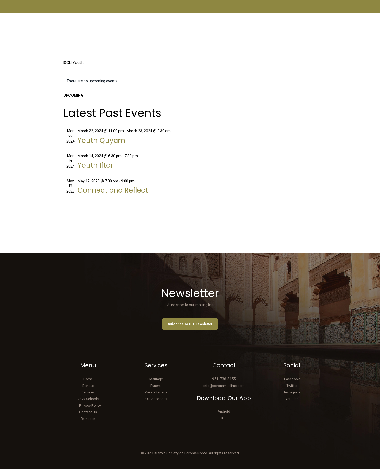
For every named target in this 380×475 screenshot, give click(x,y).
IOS (224, 424)
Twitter (292, 391)
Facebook (292, 384)
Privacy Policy (90, 411)
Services (88, 398)
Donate (88, 391)
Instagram (292, 398)
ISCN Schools (88, 404)
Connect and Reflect (119, 193)
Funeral (156, 391)
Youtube (292, 404)
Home (88, 384)
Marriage (156, 384)
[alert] (190, 81)
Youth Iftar (99, 167)
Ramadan (88, 424)
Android (224, 417)
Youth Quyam (106, 141)
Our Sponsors (156, 404)
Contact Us (88, 417)
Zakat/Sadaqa (156, 398)
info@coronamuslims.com (224, 391)
